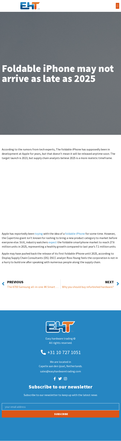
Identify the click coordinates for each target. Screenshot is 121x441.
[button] (117, 6)
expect (53, 242)
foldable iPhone (75, 233)
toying (39, 233)
